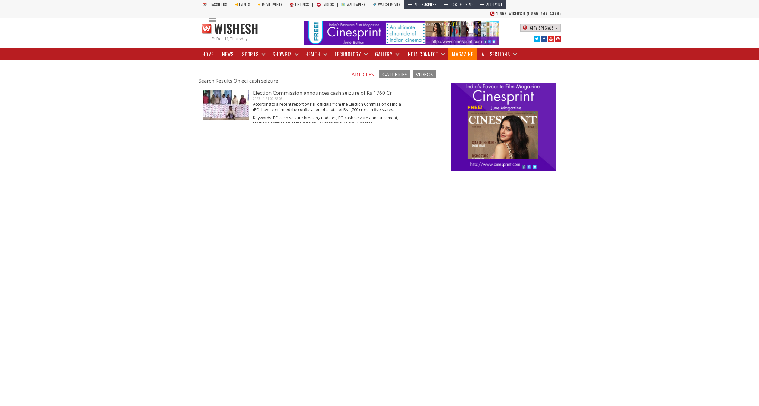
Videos (325, 4)
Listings (299, 4)
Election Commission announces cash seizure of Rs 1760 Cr (322, 92)
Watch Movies (387, 4)
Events (242, 4)
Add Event (491, 4)
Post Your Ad (458, 4)
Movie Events (270, 4)
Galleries (394, 74)
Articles (363, 74)
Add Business (422, 4)
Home (208, 54)
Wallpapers (353, 4)
